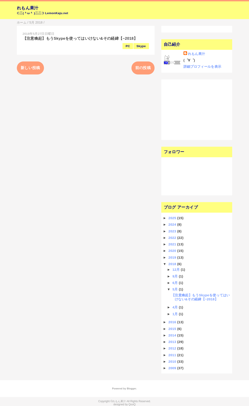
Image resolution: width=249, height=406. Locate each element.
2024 (172, 224)
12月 (177, 269)
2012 (172, 348)
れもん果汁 (28, 8)
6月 (176, 283)
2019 (172, 257)
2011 (172, 355)
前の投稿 (143, 68)
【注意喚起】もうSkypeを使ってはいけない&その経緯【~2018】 (80, 38)
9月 (176, 276)
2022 (172, 238)
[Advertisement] (191, 109)
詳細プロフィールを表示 (202, 66)
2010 (172, 361)
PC (128, 46)
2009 (172, 368)
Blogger (131, 388)
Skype (141, 46)
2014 (172, 335)
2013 (172, 342)
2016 (172, 322)
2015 (172, 329)
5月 (176, 289)
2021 (172, 244)
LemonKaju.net (56, 13)
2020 (172, 251)
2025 (172, 218)
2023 (172, 231)
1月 (176, 314)
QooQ (132, 404)
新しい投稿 (30, 68)
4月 (176, 307)
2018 (172, 264)
